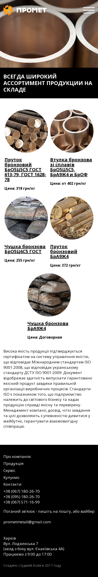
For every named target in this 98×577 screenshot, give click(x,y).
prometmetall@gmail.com (27, 521)
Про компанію (17, 456)
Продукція (13, 463)
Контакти (12, 484)
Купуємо (11, 477)
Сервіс (9, 470)
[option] (49, 49)
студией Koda (29, 565)
